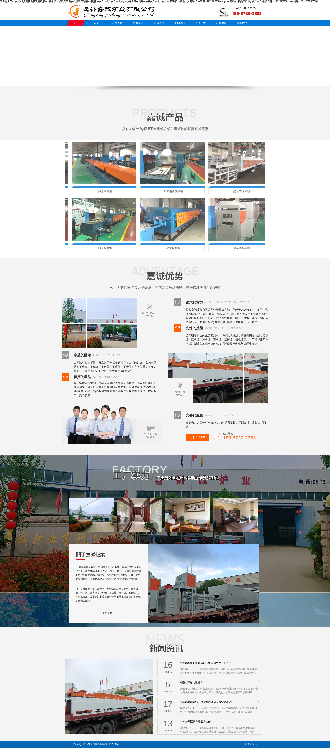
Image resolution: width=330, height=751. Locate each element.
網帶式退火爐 (242, 191)
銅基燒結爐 (105, 248)
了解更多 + (108, 612)
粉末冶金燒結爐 (173, 191)
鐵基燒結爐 (105, 191)
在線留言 (221, 23)
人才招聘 (200, 23)
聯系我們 (242, 23)
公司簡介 (96, 23)
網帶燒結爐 (173, 248)
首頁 (75, 23)
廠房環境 (159, 23)
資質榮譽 (138, 23)
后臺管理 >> (251, 744)
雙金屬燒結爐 (242, 248)
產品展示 (117, 23)
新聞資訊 (180, 23)
